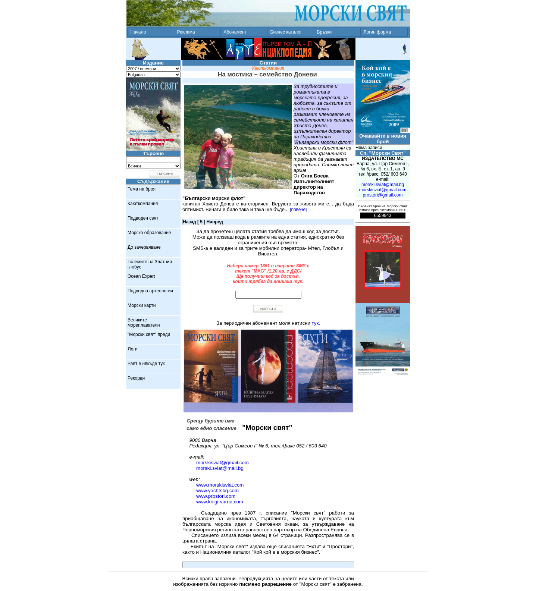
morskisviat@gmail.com (222, 462)
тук (315, 323)
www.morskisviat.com (220, 485)
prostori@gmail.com (383, 195)
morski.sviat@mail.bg (220, 468)
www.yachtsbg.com (217, 490)
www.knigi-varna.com (219, 501)
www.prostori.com (215, 496)
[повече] (298, 209)
